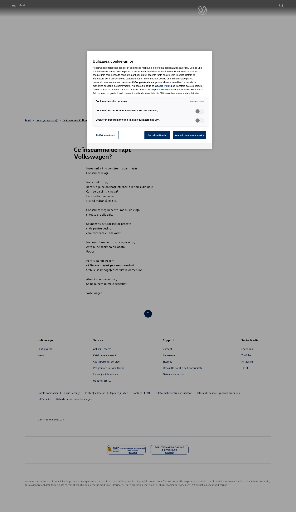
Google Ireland (163, 86)
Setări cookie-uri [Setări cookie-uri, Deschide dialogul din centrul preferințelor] (105, 135)
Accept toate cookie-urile (189, 135)
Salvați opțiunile (157, 135)
